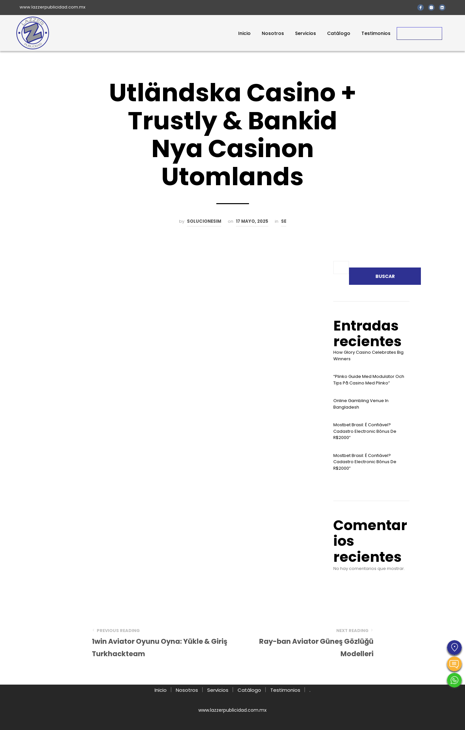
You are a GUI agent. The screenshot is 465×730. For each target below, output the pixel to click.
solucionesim (204, 221)
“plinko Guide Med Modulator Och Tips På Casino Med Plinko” (368, 379)
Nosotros (273, 33)
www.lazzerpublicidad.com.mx (52, 7)
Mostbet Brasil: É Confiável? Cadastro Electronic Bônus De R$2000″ (364, 431)
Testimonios (375, 33)
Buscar (385, 276)
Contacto (419, 33)
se (283, 221)
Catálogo (338, 33)
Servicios (305, 33)
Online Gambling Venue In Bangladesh (361, 403)
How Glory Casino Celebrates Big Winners (368, 355)
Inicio (244, 33)
